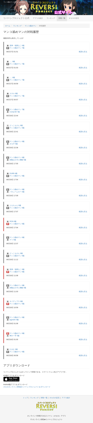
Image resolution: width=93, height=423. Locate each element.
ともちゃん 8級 (15, 205)
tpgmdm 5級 (14, 320)
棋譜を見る (83, 52)
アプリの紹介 (38, 18)
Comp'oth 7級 (15, 112)
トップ (25, 398)
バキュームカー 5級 (17, 192)
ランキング (51, 18)
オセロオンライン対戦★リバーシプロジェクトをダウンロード (26, 387)
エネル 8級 (14, 93)
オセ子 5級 (14, 144)
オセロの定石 (74, 18)
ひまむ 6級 (14, 349)
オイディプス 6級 (16, 301)
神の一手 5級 (14, 336)
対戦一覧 (62, 18)
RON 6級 (13, 221)
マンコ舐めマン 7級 (17, 48)
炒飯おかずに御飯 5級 (18, 160)
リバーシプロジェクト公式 (16, 18)
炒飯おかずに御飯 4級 (18, 288)
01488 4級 (13, 173)
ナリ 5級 (13, 240)
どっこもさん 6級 (16, 125)
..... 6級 (12, 61)
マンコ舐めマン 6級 (17, 128)
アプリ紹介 (66, 398)
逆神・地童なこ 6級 (17, 45)
